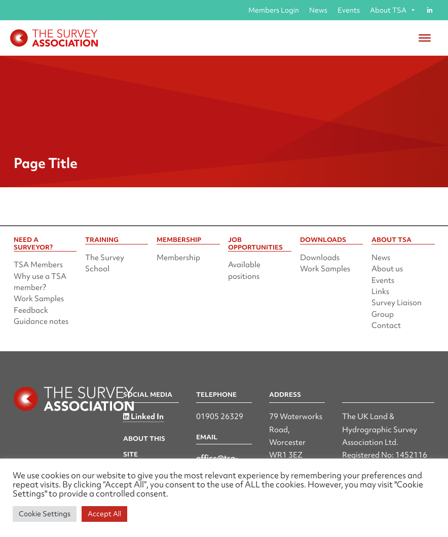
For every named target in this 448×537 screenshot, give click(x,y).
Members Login (273, 10)
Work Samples (39, 299)
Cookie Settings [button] (44, 513)
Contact (386, 325)
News (318, 10)
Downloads (320, 258)
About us (387, 269)
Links (380, 291)
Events (349, 10)
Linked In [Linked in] (143, 416)
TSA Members (38, 265)
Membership (178, 258)
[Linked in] (429, 10)
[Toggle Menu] (425, 38)
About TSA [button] (393, 10)
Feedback (31, 310)
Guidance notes (41, 321)
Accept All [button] (104, 513)
